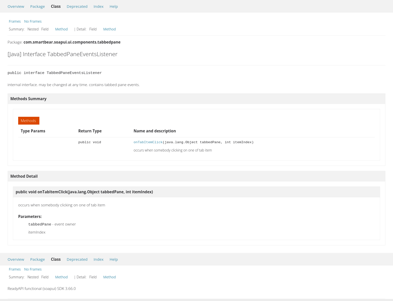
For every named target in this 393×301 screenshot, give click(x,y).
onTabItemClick (148, 142)
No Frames (33, 21)
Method (61, 29)
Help (114, 6)
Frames (15, 21)
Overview (16, 6)
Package (37, 6)
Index (98, 6)
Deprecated (77, 6)
